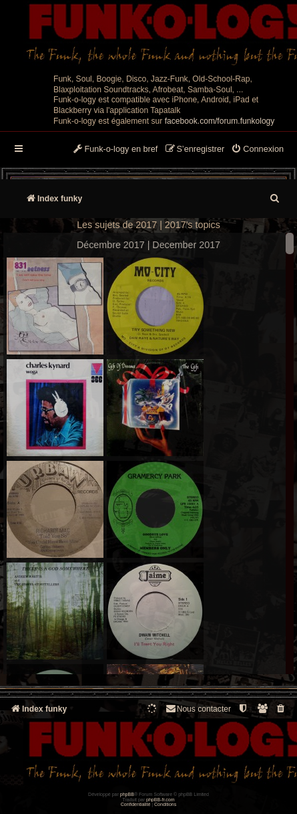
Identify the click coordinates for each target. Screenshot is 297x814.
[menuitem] (257, 149)
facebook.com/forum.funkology (220, 121)
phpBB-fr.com (160, 799)
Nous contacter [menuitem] (198, 709)
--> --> (148, 455)
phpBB (127, 794)
